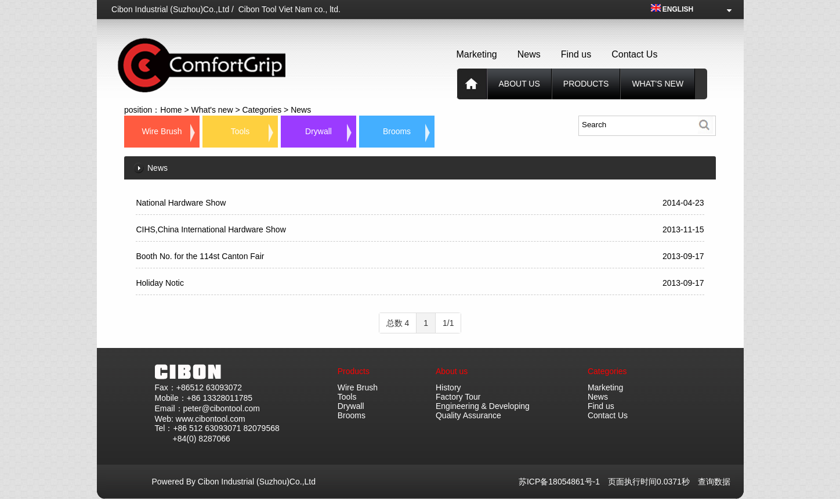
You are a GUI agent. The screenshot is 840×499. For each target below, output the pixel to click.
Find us (576, 54)
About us (519, 83)
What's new (657, 83)
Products (354, 371)
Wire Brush (162, 131)
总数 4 (398, 323)
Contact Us (634, 54)
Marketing (477, 54)
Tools (240, 131)
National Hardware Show (181, 202)
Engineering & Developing (483, 406)
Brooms (397, 131)
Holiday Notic (159, 283)
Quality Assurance (468, 415)
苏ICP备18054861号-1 (563, 481)
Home (171, 109)
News (529, 54)
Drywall (318, 131)
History (448, 387)
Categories (261, 109)
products (586, 83)
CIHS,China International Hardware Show (210, 229)
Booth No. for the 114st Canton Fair (200, 256)
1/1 (448, 323)
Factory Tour (458, 396)
